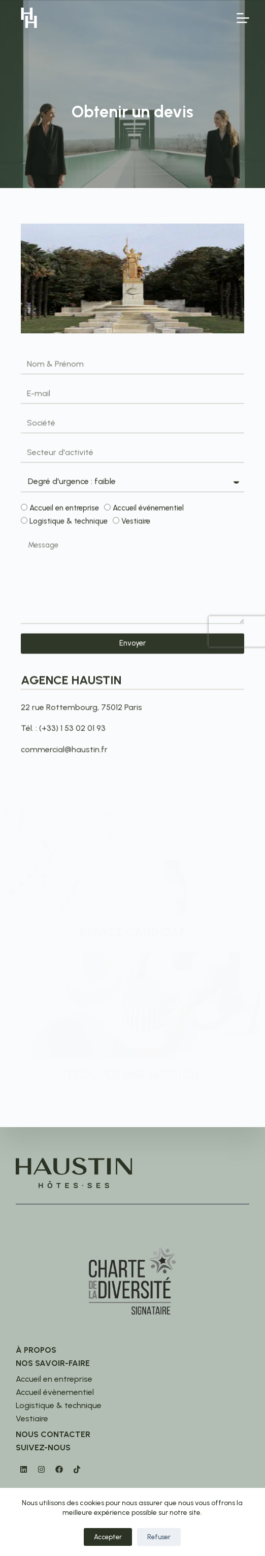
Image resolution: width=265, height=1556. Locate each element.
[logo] (29, 18)
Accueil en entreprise (64, 509)
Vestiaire (135, 523)
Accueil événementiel (148, 509)
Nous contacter (53, 1434)
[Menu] (243, 18)
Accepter (108, 1537)
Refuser (159, 1537)
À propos (36, 1350)
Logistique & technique (68, 523)
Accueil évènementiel (55, 1392)
